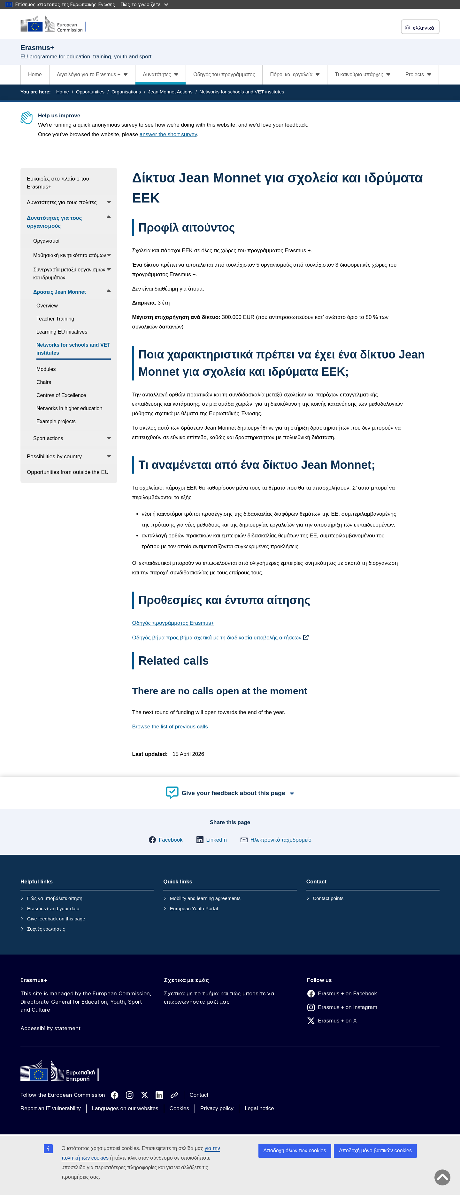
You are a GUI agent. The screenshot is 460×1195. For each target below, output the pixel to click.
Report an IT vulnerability (50, 1108)
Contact (199, 1095)
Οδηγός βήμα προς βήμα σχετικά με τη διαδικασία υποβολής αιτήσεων (217, 638)
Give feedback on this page (56, 918)
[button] (166, 840)
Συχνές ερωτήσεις (46, 929)
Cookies (179, 1108)
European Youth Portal (194, 908)
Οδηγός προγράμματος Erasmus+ (173, 623)
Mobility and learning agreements (205, 898)
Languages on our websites (125, 1108)
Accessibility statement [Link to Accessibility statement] (50, 1028)
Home (35, 74)
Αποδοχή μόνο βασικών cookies (375, 1150)
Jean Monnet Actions (170, 91)
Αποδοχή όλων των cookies (295, 1150)
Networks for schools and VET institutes (242, 91)
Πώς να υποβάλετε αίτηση (54, 898)
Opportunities (90, 91)
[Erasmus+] (57, 24)
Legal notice (259, 1108)
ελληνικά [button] (420, 28)
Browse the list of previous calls (170, 727)
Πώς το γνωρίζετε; (144, 4)
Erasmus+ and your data (53, 908)
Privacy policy (217, 1108)
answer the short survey (168, 134)
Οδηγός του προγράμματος (224, 74)
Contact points (328, 898)
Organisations (126, 91)
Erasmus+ (34, 980)
